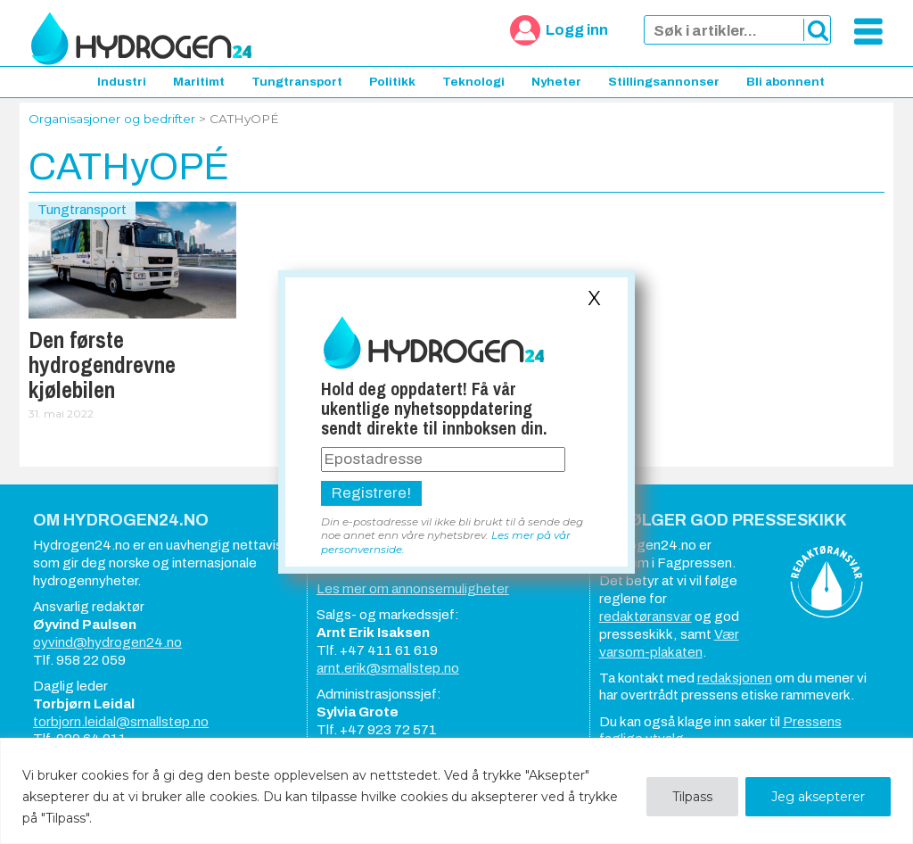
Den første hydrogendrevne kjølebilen (102, 365)
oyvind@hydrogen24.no (107, 642)
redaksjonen (734, 678)
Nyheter (556, 81)
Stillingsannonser (664, 81)
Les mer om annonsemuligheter (413, 589)
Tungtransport (296, 81)
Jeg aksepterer (818, 797)
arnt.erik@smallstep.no (388, 668)
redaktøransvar (645, 616)
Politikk (392, 81)
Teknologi (473, 81)
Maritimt (199, 81)
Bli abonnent (785, 81)
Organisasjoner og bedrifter (112, 119)
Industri (121, 81)
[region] (456, 791)
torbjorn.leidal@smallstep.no (121, 722)
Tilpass (692, 797)
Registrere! (371, 492)
